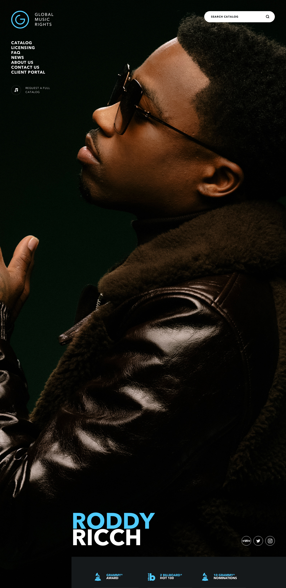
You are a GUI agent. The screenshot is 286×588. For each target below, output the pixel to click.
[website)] (246, 541)
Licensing (23, 47)
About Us (22, 62)
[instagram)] (270, 541)
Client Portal (28, 72)
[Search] (267, 16)
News (17, 57)
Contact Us (25, 67)
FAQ (15, 52)
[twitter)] (258, 541)
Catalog (21, 42)
